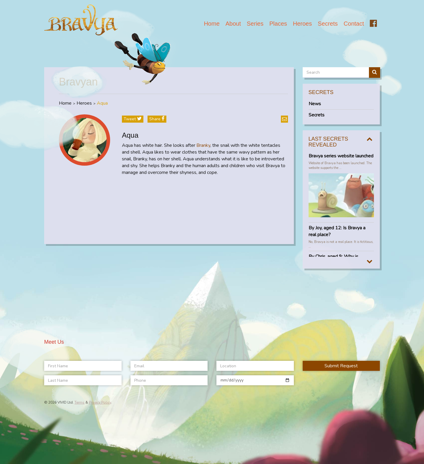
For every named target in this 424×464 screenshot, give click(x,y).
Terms (79, 402)
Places (278, 23)
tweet (133, 119)
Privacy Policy (100, 402)
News (315, 104)
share (157, 119)
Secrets (328, 23)
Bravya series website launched (341, 156)
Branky (203, 145)
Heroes (302, 23)
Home (211, 23)
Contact (354, 23)
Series (255, 23)
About (233, 23)
